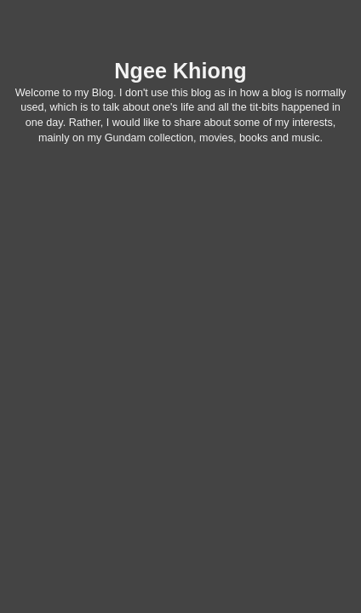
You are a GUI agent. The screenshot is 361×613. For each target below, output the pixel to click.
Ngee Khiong (180, 71)
